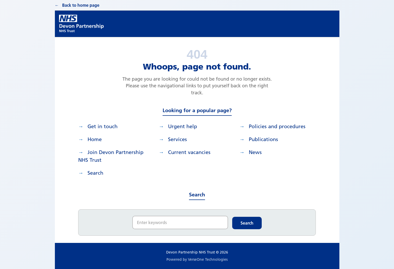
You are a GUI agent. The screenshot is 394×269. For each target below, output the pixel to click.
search (95, 173)
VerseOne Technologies (208, 259)
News (255, 152)
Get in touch (102, 126)
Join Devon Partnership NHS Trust (110, 156)
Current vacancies (189, 152)
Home (94, 139)
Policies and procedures (277, 126)
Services (177, 139)
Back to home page (80, 5)
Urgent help (182, 126)
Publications (263, 139)
